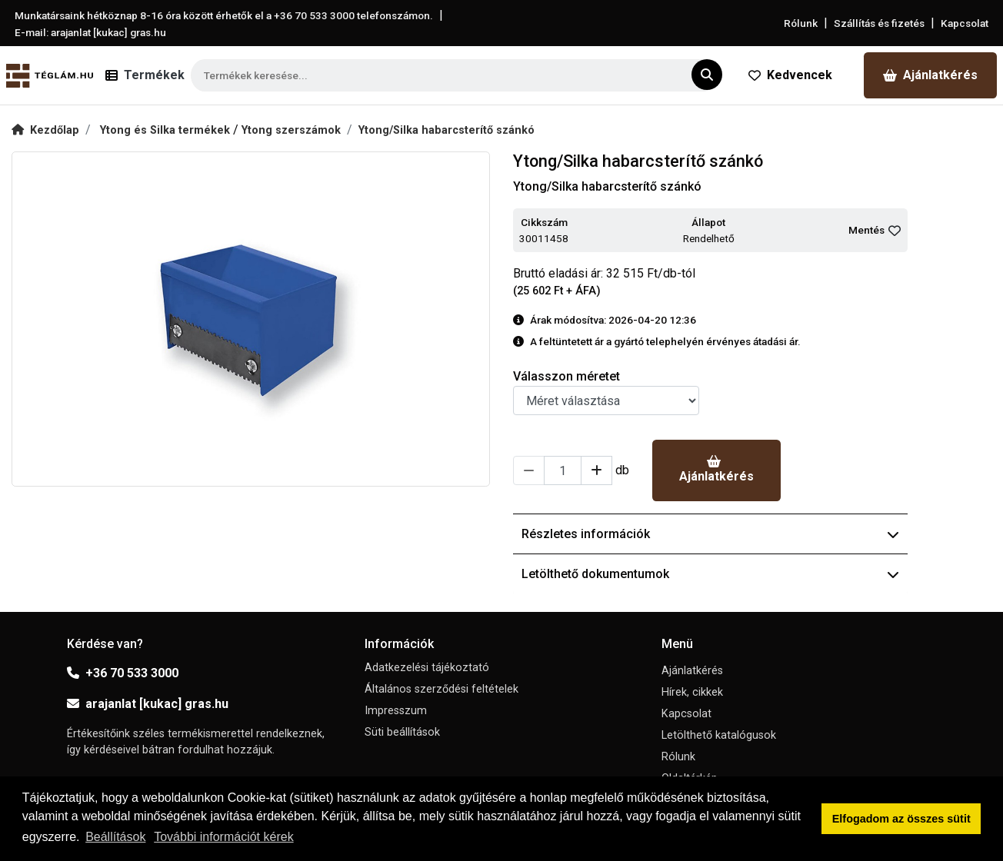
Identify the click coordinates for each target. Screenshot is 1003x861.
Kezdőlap (45, 130)
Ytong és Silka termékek (166, 130)
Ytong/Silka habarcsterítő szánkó (446, 130)
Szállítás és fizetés (879, 23)
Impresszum (396, 710)
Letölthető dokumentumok (710, 574)
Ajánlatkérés (930, 75)
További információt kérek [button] (223, 836)
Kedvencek (790, 75)
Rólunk (801, 23)
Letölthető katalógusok (718, 735)
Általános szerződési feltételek (441, 689)
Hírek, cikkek (692, 692)
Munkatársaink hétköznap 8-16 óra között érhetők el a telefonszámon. (224, 15)
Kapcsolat (964, 23)
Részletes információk (710, 534)
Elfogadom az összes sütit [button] (901, 819)
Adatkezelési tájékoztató (427, 667)
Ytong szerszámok (291, 130)
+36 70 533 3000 (122, 673)
